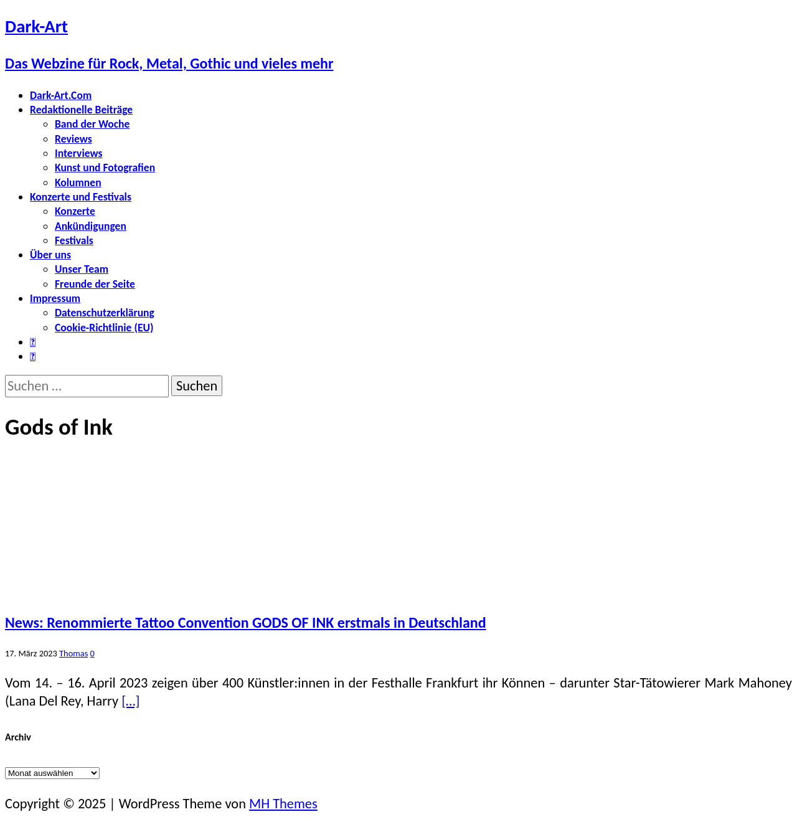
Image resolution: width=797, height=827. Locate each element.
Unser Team (81, 269)
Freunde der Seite (95, 284)
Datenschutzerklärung (104, 312)
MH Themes (283, 803)
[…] (130, 700)
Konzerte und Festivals (80, 197)
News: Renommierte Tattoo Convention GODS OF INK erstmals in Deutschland (245, 622)
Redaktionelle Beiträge (81, 109)
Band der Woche (92, 124)
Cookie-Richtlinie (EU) (104, 327)
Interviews (79, 153)
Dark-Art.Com (61, 95)
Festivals (74, 240)
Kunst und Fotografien (105, 167)
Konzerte (75, 211)
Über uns (50, 255)
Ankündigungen (90, 226)
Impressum (55, 298)
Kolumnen (78, 182)
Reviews (73, 139)
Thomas (73, 653)
